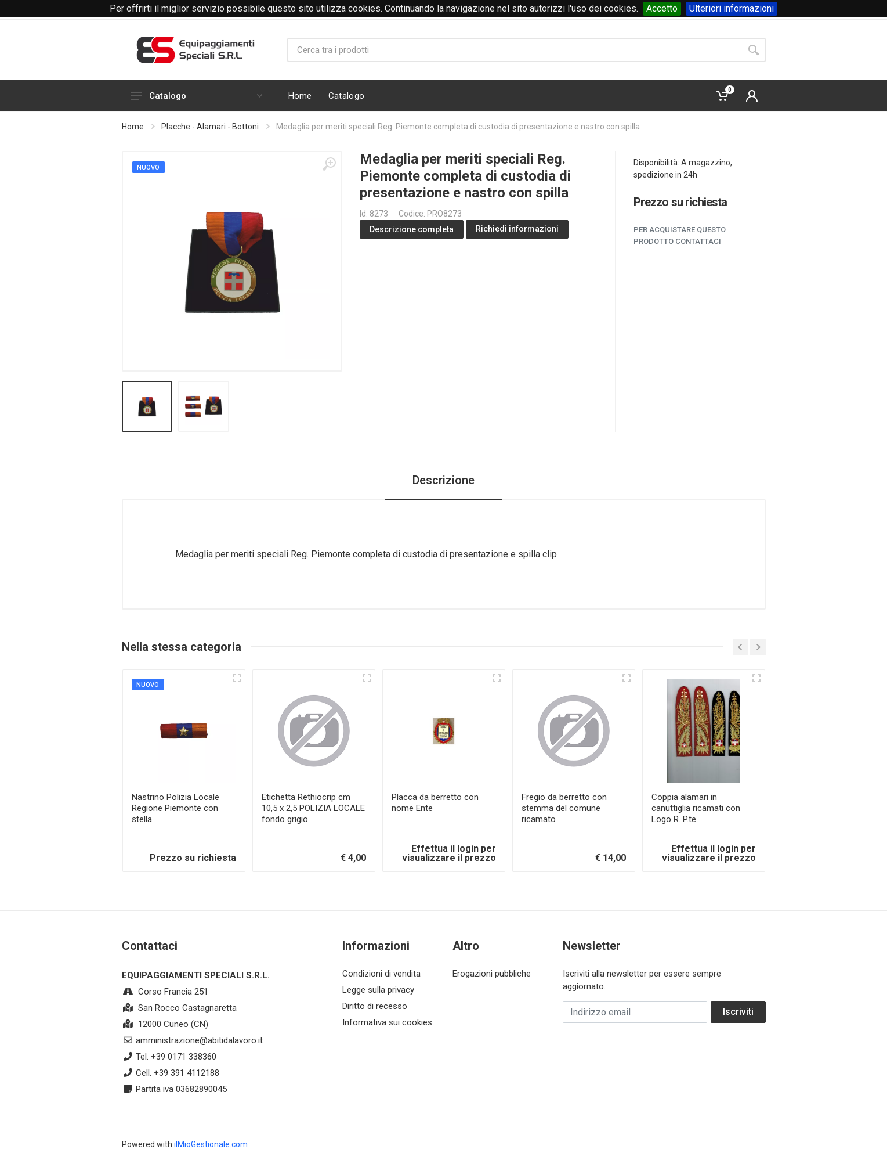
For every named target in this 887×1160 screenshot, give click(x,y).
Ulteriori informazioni (731, 8)
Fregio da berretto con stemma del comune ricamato (564, 808)
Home (133, 126)
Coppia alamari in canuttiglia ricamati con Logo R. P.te (695, 808)
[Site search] (514, 50)
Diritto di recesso (374, 1006)
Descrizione (443, 480)
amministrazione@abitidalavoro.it (199, 1040)
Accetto (662, 8)
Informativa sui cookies (387, 1022)
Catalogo (196, 96)
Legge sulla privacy (378, 990)
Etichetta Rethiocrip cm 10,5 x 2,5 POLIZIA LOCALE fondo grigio (313, 808)
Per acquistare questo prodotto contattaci (679, 235)
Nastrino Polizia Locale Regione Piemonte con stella (175, 808)
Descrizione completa (412, 229)
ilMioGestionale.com (211, 1144)
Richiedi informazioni (517, 228)
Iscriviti (738, 1011)
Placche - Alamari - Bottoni (210, 126)
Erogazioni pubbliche (491, 973)
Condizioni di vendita (381, 973)
